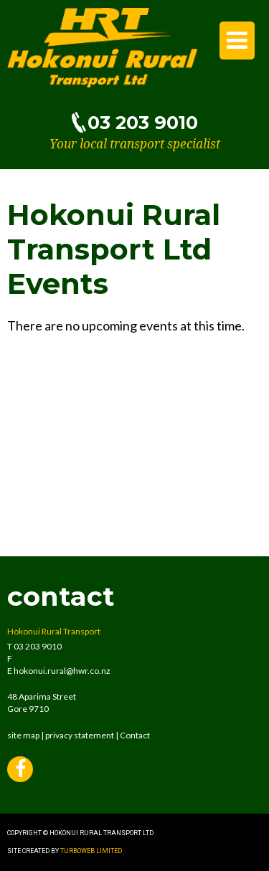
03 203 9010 (143, 122)
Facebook (20, 770)
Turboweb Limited (91, 851)
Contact (135, 735)
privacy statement (79, 735)
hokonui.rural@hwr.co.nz (62, 670)
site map (23, 735)
